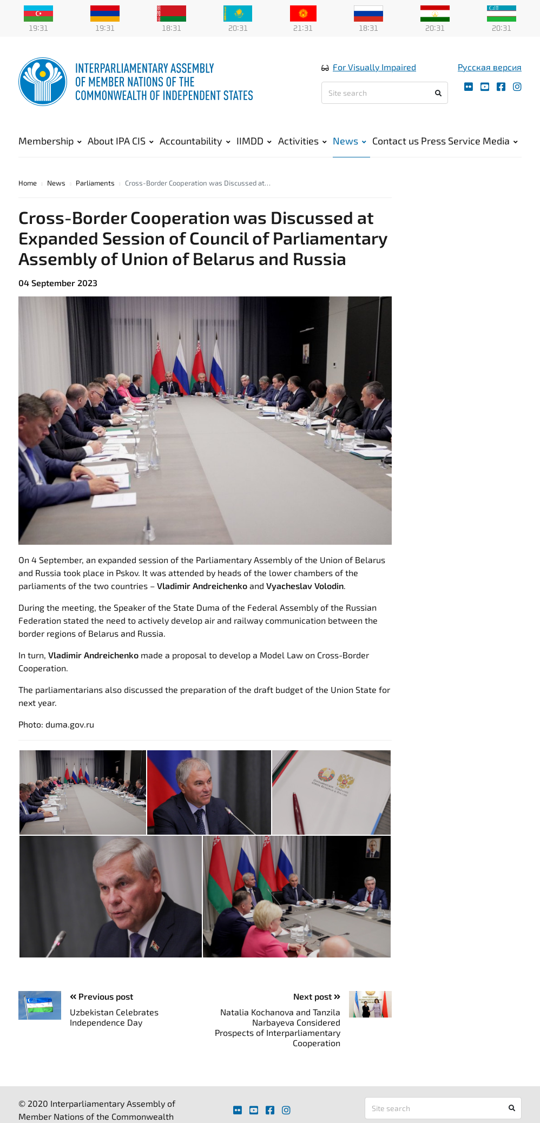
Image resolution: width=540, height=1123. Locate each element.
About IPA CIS (121, 141)
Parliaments (95, 183)
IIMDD (254, 141)
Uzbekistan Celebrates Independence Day (114, 1017)
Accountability (195, 141)
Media (500, 141)
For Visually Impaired (374, 67)
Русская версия (490, 67)
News (349, 141)
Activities (302, 141)
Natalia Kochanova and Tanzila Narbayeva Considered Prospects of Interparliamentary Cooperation (277, 1027)
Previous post (101, 996)
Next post (316, 996)
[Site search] (384, 93)
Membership (50, 141)
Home (27, 183)
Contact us (395, 141)
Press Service (450, 141)
